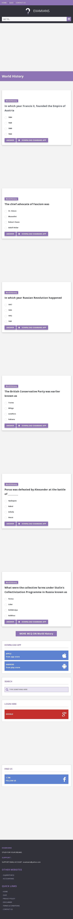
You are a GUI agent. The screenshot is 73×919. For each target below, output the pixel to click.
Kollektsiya (13, 610)
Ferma (11, 599)
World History (11, 101)
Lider (10, 604)
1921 (10, 321)
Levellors (12, 414)
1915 (10, 310)
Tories (11, 402)
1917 (10, 304)
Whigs (11, 408)
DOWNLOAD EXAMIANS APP (32, 140)
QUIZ (11, 3)
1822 (10, 134)
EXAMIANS (36, 10)
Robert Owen (14, 222)
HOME (4, 3)
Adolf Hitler (13, 227)
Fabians (11, 419)
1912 (10, 316)
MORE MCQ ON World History (36, 633)
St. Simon (12, 211)
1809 (10, 128)
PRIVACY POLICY (9, 898)
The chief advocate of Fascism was (27, 204)
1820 (10, 123)
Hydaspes (12, 501)
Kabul (10, 506)
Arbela (11, 512)
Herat (10, 517)
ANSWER (10, 140)
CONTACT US (21, 3)
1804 (10, 117)
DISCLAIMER (7, 902)
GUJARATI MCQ (8, 875)
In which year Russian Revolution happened (33, 297)
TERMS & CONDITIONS (11, 906)
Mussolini (12, 216)
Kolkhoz (11, 615)
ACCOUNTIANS (8, 878)
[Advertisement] (36, 44)
